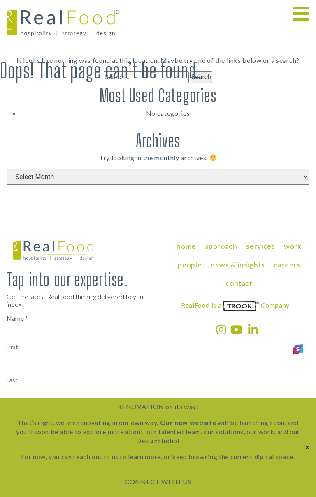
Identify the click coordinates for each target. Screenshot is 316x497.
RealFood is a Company (235, 305)
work (293, 246)
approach (221, 246)
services (260, 246)
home (186, 246)
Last (12, 379)
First (12, 346)
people (190, 264)
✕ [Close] (307, 447)
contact (238, 283)
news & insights (238, 264)
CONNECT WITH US (158, 481)
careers (287, 264)
